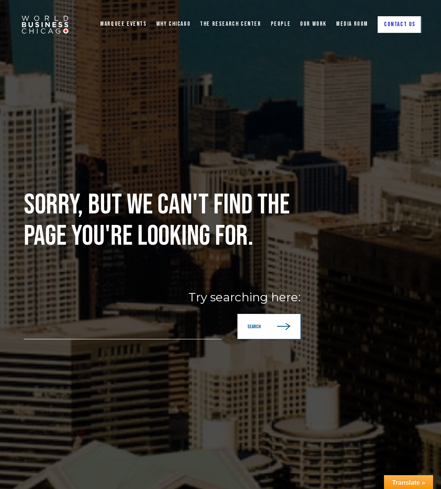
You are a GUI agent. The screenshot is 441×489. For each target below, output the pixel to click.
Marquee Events (123, 24)
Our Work (313, 24)
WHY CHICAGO (173, 24)
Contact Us (400, 24)
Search (269, 326)
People (281, 24)
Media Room (352, 24)
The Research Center (230, 24)
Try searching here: (244, 297)
